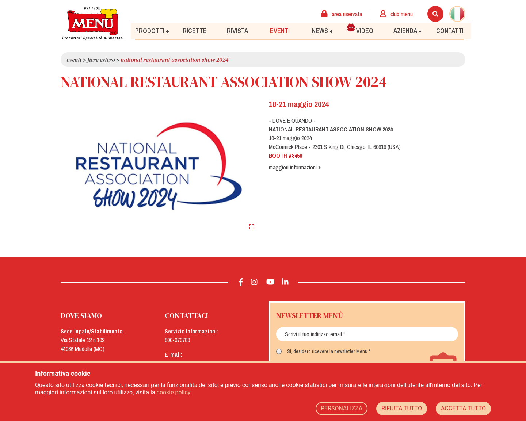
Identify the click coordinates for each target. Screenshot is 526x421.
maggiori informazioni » (295, 167)
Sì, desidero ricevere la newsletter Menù (327, 351)
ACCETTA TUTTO (463, 408)
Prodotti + (152, 30)
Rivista (237, 30)
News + (322, 30)
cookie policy (173, 392)
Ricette (195, 30)
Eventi (280, 30)
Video (360, 29)
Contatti (450, 30)
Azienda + (407, 30)
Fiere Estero (101, 60)
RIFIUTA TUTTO (401, 408)
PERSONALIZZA (341, 408)
